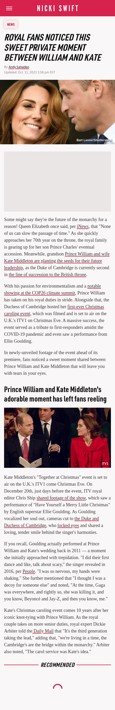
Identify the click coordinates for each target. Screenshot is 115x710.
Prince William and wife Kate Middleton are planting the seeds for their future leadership (57, 260)
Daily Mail (43, 631)
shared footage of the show (61, 497)
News (11, 24)
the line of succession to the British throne (47, 274)
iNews (82, 226)
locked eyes (68, 525)
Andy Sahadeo (19, 67)
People (28, 571)
